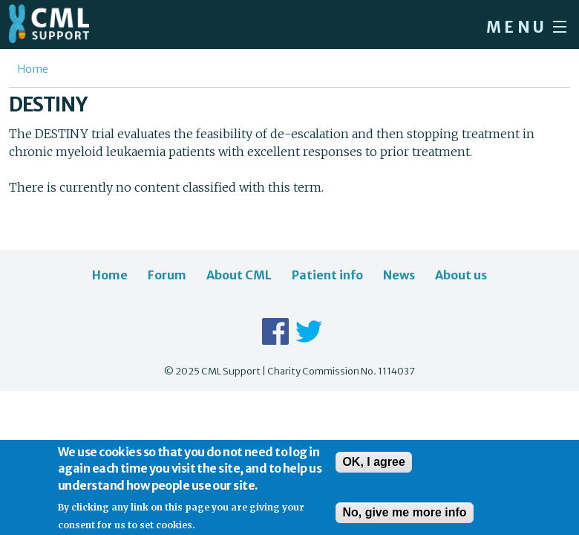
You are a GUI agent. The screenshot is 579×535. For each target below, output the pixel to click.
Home (33, 69)
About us (461, 275)
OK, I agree (373, 467)
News (399, 275)
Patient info (327, 275)
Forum (167, 275)
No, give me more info (404, 517)
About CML (239, 275)
